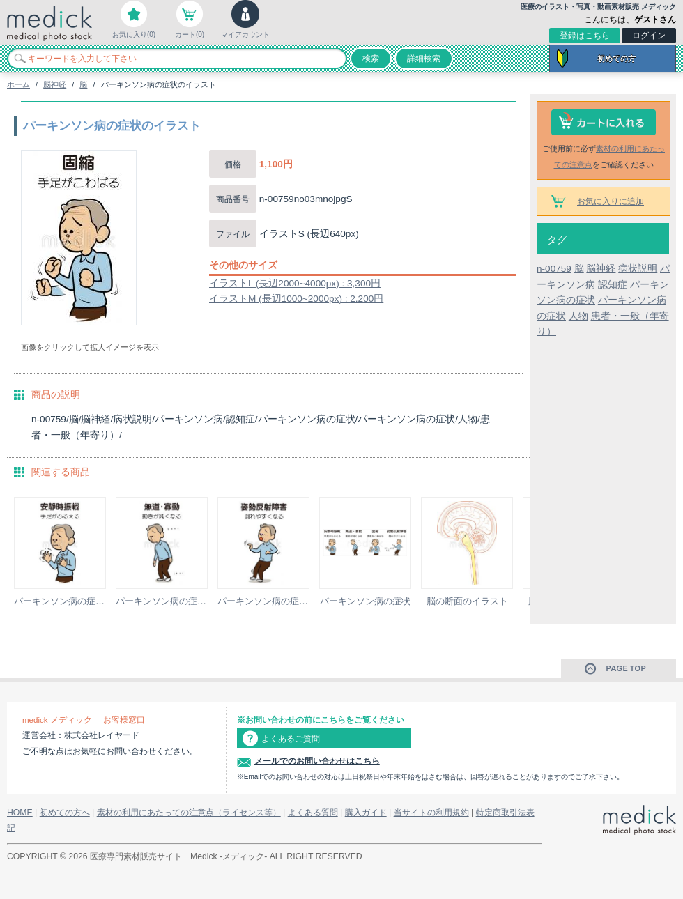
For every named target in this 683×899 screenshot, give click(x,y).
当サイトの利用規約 (431, 812)
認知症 (612, 284)
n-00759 (554, 268)
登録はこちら (585, 35)
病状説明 (637, 268)
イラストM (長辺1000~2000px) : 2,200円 (296, 298)
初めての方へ (65, 812)
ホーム (18, 84)
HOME (20, 812)
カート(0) (189, 34)
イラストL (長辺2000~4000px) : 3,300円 (295, 283)
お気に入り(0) (133, 34)
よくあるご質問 (290, 739)
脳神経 (54, 84)
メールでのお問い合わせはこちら (317, 761)
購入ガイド (366, 812)
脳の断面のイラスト (467, 601)
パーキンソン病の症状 (365, 601)
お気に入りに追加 (610, 201)
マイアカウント (245, 34)
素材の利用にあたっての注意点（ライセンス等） (189, 812)
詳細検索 (423, 58)
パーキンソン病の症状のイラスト (82, 601)
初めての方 (616, 58)
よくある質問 (313, 812)
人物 (578, 316)
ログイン (649, 35)
